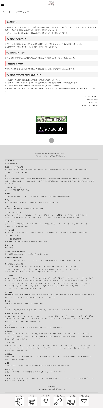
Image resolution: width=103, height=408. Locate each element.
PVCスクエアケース (65, 295)
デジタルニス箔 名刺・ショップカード (49, 217)
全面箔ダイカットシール (24, 224)
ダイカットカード (10, 215)
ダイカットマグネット (80, 224)
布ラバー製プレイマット (24, 339)
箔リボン (20, 316)
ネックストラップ (10, 336)
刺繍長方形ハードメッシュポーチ (52, 357)
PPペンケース (34, 297)
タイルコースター (78, 310)
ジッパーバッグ (26, 260)
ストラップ (25, 378)
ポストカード (38, 215)
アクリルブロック (65, 286)
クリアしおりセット (30, 202)
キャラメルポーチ (52, 372)
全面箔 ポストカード (63, 215)
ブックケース (29, 190)
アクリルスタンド (87, 278)
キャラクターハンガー (54, 318)
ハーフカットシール (67, 224)
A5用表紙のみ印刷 (41, 241)
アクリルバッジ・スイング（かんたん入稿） (69, 269)
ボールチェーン (33, 378)
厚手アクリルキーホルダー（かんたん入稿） (43, 266)
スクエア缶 (79, 316)
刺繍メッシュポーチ (17, 357)
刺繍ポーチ (66, 357)
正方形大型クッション (56, 327)
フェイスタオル (53, 336)
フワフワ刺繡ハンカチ (84, 357)
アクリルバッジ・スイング (51, 283)
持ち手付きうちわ (33, 254)
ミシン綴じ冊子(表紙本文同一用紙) (84, 181)
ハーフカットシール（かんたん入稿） (16, 172)
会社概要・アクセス (41, 153)
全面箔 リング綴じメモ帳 (79, 232)
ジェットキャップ (10, 350)
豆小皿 (67, 365)
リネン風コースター (66, 310)
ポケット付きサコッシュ (77, 348)
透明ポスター (28, 208)
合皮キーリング (9, 372)
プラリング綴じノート (23, 232)
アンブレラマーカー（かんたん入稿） (43, 269)
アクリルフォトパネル (78, 286)
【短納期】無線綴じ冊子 (28, 178)
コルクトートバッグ (41, 348)
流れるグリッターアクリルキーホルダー (69, 278)
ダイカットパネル (38, 208)
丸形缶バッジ (9, 303)
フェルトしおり (53, 202)
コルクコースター (54, 310)
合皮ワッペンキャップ (23, 350)
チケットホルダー (44, 295)
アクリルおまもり (86, 283)
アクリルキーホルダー (11, 278)
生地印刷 (89, 336)
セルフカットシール (38, 224)
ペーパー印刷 (9, 241)
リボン (7, 381)
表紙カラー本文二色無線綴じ (13, 181)
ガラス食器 (61, 365)
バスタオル (82, 336)
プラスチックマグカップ (32, 365)
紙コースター (9, 310)
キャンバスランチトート (88, 345)
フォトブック (9, 184)
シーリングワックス (69, 378)
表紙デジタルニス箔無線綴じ (81, 178)
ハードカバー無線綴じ (29, 181)
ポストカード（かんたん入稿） (14, 169)
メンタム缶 (71, 316)
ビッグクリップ (67, 318)
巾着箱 (51, 260)
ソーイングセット (32, 318)
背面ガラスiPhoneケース (33, 321)
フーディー (23, 345)
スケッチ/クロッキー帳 (12, 235)
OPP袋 (78, 260)
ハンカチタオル (68, 334)
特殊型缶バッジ (38, 303)
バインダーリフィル (88, 378)
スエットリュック (64, 348)
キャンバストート (10, 348)
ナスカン (7, 378)
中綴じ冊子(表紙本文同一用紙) (54, 181)
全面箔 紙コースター (20, 310)
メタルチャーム (14, 381)
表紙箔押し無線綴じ (42, 178)
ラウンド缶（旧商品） (19, 318)
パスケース (61, 372)
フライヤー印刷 (18, 241)
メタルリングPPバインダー (47, 297)
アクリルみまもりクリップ (13, 286)
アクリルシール (22, 283)
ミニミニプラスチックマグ (49, 365)
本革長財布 (28, 372)
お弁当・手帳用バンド (40, 336)
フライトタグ (36, 334)
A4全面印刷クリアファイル (13, 295)
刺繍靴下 (7, 357)
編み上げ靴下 (9, 345)
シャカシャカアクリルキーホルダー (46, 278)
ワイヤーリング (43, 378)
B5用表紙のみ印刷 (29, 241)
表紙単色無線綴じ (66, 178)
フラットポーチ (75, 345)
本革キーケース (19, 372)
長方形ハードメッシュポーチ (61, 345)
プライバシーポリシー (41, 156)
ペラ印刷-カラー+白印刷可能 (29, 196)
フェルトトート (53, 348)
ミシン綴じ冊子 (68, 181)
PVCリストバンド (10, 297)
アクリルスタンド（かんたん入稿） (67, 266)
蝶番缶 (57, 316)
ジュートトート (21, 348)
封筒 (6, 248)
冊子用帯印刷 (20, 190)
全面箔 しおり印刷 (18, 202)
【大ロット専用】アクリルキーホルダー (29, 288)
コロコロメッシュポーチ (44, 345)
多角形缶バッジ (28, 303)
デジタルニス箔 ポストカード (78, 215)
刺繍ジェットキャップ (11, 359)
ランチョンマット (28, 336)
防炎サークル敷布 (10, 339)
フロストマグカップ (18, 365)
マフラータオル (63, 336)
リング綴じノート (10, 232)
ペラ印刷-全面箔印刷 (63, 196)
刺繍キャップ (23, 359)
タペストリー (87, 334)
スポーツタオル (73, 336)
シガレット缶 (63, 316)
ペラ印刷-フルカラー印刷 (12, 196)
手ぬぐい (19, 336)
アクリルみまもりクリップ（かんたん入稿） (18, 272)
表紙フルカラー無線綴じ (12, 178)
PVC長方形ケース (77, 295)
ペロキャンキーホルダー (80, 280)
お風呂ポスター (18, 208)
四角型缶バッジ (18, 303)
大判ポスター (9, 208)
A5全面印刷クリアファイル (30, 295)
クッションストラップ (11, 327)
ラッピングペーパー (11, 260)
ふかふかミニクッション (26, 327)
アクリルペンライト (11, 288)
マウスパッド (36, 339)
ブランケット (78, 334)
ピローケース (36, 260)
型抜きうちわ (44, 254)
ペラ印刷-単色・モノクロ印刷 (47, 196)
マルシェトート (90, 348)
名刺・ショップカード (11, 217)
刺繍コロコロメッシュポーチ (32, 357)
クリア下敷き (54, 295)
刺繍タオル (73, 357)
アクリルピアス (54, 280)
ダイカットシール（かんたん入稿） (77, 169)
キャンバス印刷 (42, 318)
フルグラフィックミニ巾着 (49, 334)
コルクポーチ (31, 348)
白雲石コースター (32, 310)
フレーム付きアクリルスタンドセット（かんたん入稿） (48, 272)
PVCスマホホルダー (23, 297)
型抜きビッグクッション (42, 327)
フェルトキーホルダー (11, 334)
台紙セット (57, 260)
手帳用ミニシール (23, 226)
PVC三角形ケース (89, 295)
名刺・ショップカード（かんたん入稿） (36, 169)
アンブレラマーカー (66, 280)
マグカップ (8, 365)
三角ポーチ (42, 372)
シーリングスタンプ (11, 316)
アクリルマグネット (11, 283)
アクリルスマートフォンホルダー (70, 283)
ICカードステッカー (11, 226)
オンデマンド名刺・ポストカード (71, 217)
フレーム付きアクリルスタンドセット (48, 286)
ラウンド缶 (8, 318)
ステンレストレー (41, 316)
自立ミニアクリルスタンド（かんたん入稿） (18, 269)
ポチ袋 (11, 248)
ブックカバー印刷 (10, 190)
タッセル (78, 378)
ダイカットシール (10, 224)
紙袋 (19, 260)
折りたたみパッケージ (68, 260)
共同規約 (52, 156)
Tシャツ (16, 345)
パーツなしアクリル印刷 (35, 283)
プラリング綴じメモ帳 (64, 232)
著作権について (60, 156)
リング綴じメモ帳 (51, 232)
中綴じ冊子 (40, 181)
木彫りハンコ (9, 321)
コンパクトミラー (29, 316)
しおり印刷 (8, 202)
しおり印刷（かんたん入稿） (57, 169)
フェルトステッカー (25, 334)
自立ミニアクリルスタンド (27, 280)
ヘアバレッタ (76, 318)
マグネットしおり (42, 202)
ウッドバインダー (86, 318)
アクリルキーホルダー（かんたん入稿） (17, 266)
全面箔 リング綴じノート (38, 232)
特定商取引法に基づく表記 (56, 153)
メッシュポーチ (31, 345)
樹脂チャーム (24, 381)
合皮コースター (43, 310)
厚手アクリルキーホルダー (27, 278)
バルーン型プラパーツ (55, 378)
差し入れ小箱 (44, 260)
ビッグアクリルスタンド (29, 286)
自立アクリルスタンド (11, 280)
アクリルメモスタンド (42, 280)
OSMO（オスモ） (19, 321)
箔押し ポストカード (49, 215)
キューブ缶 (50, 316)
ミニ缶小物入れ (88, 316)
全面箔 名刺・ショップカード (28, 217)
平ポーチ (35, 372)
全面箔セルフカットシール (52, 224)
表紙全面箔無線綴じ (54, 178)
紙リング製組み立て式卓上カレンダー (16, 254)
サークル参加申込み (11, 163)
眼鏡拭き (60, 334)
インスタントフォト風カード (25, 215)
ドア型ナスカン (16, 378)
